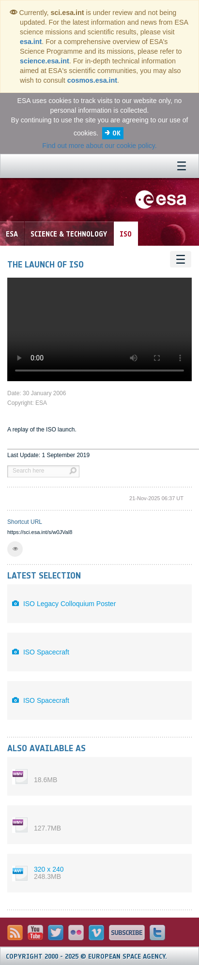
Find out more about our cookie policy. (99, 145)
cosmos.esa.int (92, 80)
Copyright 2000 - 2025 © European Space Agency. (86, 956)
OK (116, 133)
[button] (15, 549)
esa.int (31, 41)
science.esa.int (44, 61)
